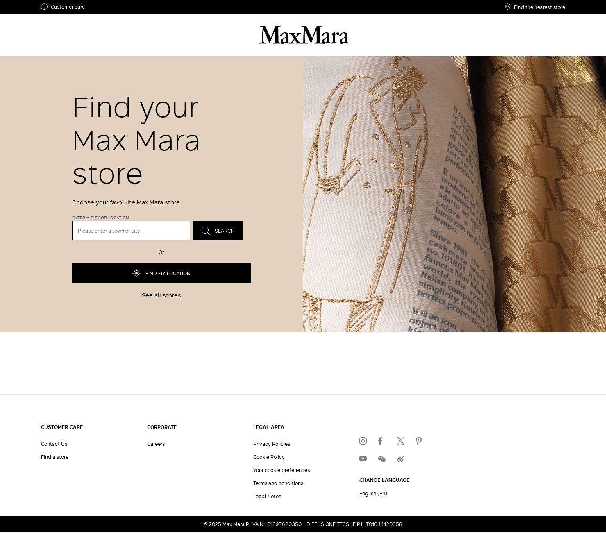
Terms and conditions (278, 483)
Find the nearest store (535, 6)
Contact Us (54, 443)
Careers (156, 443)
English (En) (373, 493)
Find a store (54, 456)
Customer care (63, 6)
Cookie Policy (269, 456)
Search (218, 231)
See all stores (161, 295)
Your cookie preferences (281, 470)
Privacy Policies (271, 443)
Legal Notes (267, 496)
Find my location (161, 273)
